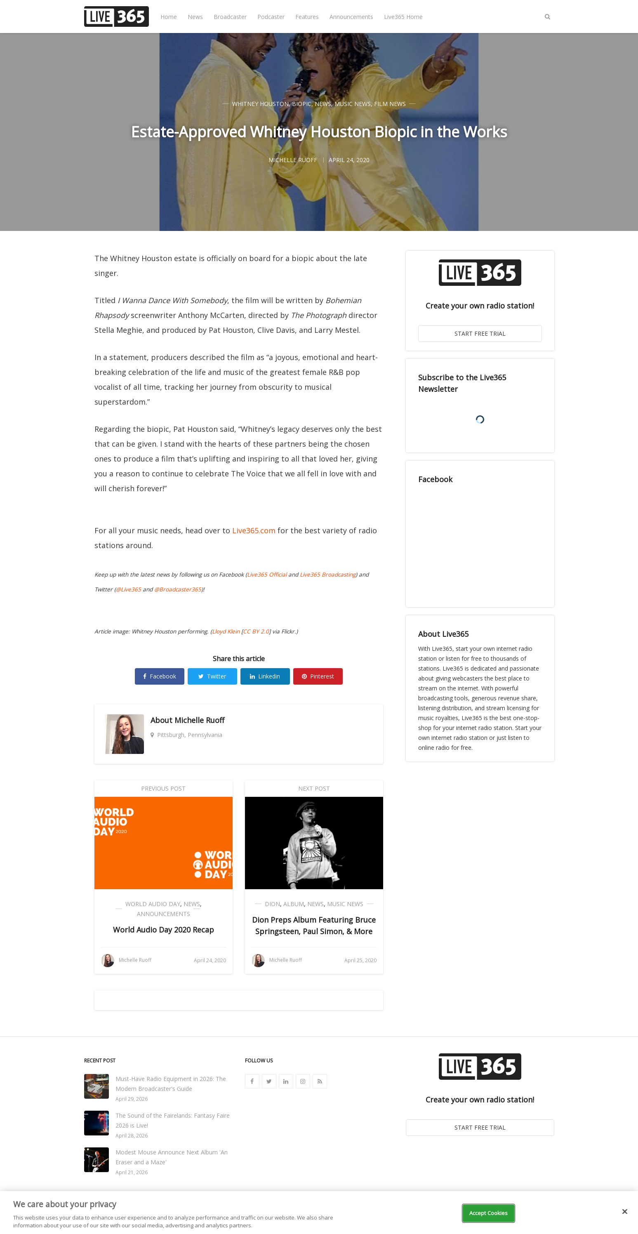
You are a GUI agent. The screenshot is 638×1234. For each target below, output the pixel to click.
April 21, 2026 (131, 1172)
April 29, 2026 (131, 1098)
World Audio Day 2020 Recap (163, 930)
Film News (390, 104)
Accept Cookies (488, 1213)
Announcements (351, 17)
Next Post (314, 788)
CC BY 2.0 (256, 631)
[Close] (625, 1212)
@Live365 (128, 589)
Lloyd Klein (226, 631)
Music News (352, 104)
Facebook (159, 676)
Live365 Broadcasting (327, 574)
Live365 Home (403, 17)
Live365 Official (267, 574)
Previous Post (163, 788)
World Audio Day (152, 904)
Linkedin (265, 676)
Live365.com (253, 530)
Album (293, 904)
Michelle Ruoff (199, 720)
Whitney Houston (260, 104)
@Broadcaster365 (177, 589)
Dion (272, 904)
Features (307, 17)
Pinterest (318, 676)
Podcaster (271, 17)
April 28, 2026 (131, 1135)
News (195, 17)
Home (168, 17)
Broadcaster (230, 17)
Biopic (301, 104)
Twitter (212, 676)
